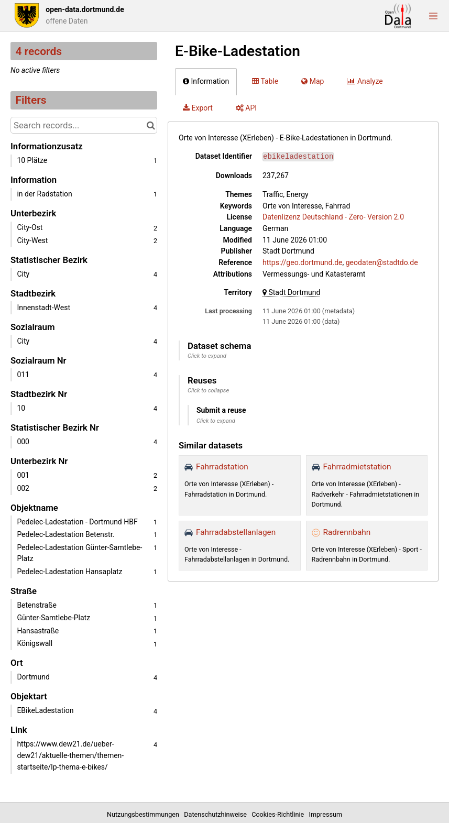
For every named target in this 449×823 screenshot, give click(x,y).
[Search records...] (83, 125)
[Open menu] (433, 15)
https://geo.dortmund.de (302, 262)
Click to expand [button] (207, 356)
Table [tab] (265, 81)
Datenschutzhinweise (217, 814)
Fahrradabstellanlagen (236, 532)
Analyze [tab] (364, 81)
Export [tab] (198, 108)
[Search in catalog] (150, 125)
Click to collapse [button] (208, 390)
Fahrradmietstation (357, 466)
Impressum (325, 814)
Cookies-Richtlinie (279, 814)
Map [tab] (312, 81)
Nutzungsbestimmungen (144, 814)
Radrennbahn (347, 532)
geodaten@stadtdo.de (382, 262)
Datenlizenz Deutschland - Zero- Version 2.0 (333, 217)
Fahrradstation (222, 466)
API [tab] (246, 108)
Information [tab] (206, 81)
